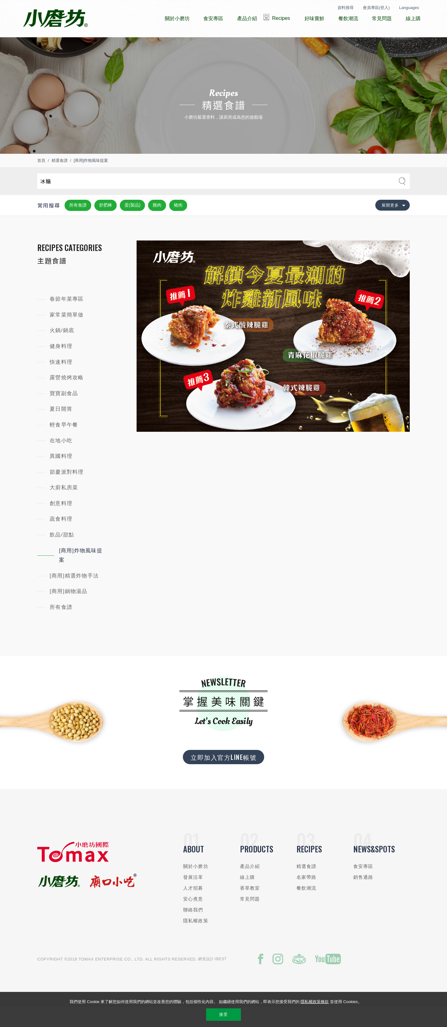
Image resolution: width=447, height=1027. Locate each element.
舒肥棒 (105, 223)
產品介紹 (250, 885)
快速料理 (61, 381)
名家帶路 (306, 895)
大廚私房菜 (64, 506)
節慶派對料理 (67, 491)
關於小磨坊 (195, 885)
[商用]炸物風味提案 (91, 179)
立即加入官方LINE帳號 (223, 775)
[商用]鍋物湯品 (69, 610)
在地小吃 (61, 459)
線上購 (247, 895)
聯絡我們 (193, 928)
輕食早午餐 (64, 443)
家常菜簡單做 (67, 333)
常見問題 (250, 917)
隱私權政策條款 (314, 1001)
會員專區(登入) (376, 7)
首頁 (41, 179)
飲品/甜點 (62, 553)
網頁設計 (206, 977)
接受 (223, 1014)
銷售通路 (363, 895)
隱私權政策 (195, 939)
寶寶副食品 (64, 412)
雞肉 (157, 223)
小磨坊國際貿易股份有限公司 (55, 18)
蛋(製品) (132, 223)
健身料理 (61, 365)
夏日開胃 (61, 428)
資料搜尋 (345, 7)
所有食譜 (78, 223)
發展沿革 (193, 895)
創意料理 (61, 522)
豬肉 (178, 223)
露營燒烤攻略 (67, 396)
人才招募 (193, 906)
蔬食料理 (61, 538)
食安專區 (363, 885)
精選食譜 (60, 179)
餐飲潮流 (306, 906)
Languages (409, 7)
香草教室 (250, 906)
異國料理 (61, 475)
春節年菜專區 (67, 318)
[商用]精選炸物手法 (74, 594)
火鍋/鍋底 (62, 349)
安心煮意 (193, 917)
